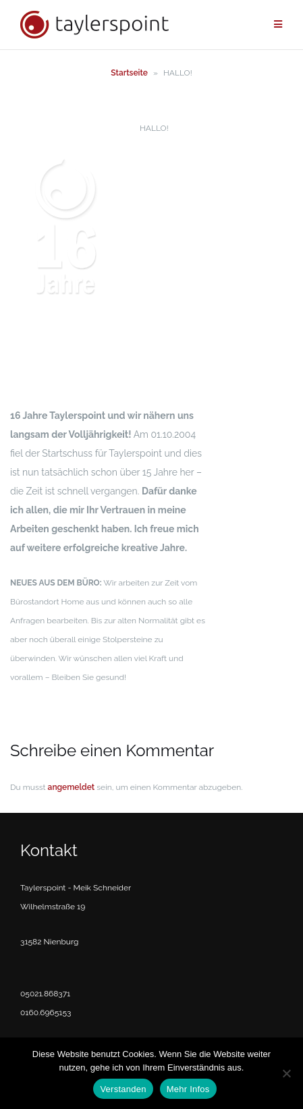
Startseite (129, 73)
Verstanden (123, 1089)
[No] (286, 1073)
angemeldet (71, 787)
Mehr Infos (188, 1089)
